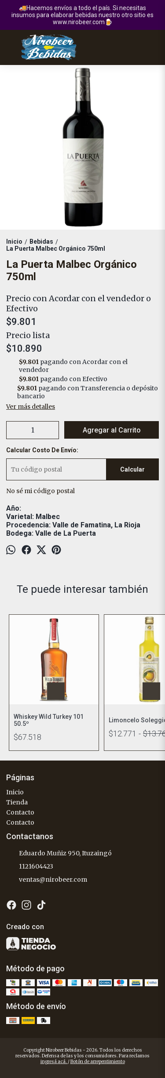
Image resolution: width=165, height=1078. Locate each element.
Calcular (132, 469)
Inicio (15, 792)
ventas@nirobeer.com (46, 880)
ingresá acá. (54, 1061)
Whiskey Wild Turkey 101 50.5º (49, 720)
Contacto (20, 812)
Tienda (17, 802)
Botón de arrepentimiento (97, 1061)
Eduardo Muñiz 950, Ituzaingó (59, 853)
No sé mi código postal (40, 491)
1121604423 (29, 867)
